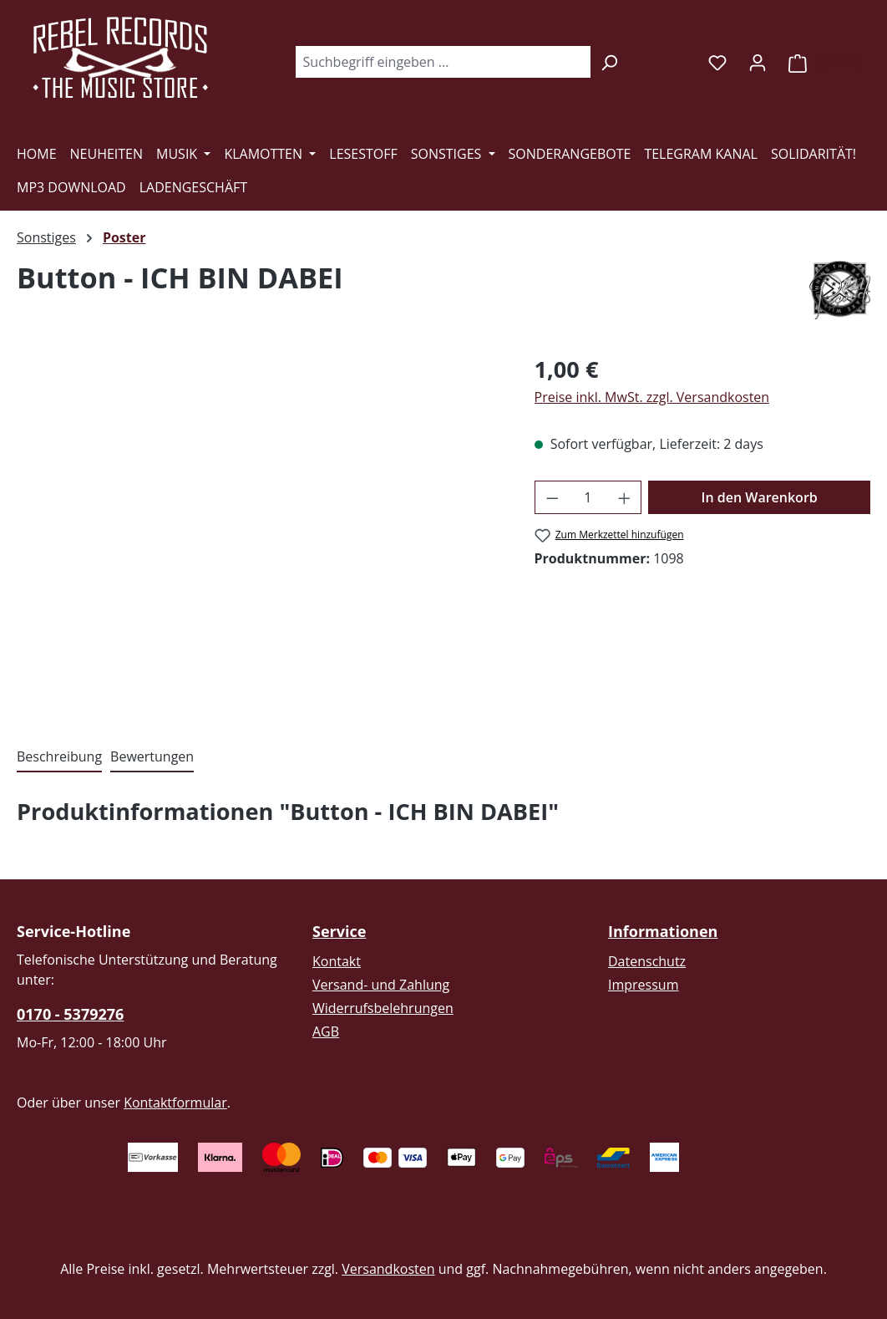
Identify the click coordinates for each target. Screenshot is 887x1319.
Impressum (643, 984)
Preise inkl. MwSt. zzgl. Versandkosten (652, 397)
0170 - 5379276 (70, 1014)
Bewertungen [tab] (152, 756)
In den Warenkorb (760, 497)
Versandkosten (388, 1269)
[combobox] (442, 62)
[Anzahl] (588, 497)
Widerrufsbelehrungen (383, 1008)
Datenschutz (647, 961)
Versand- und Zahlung (380, 984)
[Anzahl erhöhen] (624, 497)
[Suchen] (609, 62)
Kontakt (336, 961)
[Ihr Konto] (757, 62)
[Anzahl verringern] (552, 497)
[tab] (59, 757)
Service (339, 931)
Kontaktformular (175, 1102)
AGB (325, 1031)
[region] (259, 532)
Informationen (662, 931)
